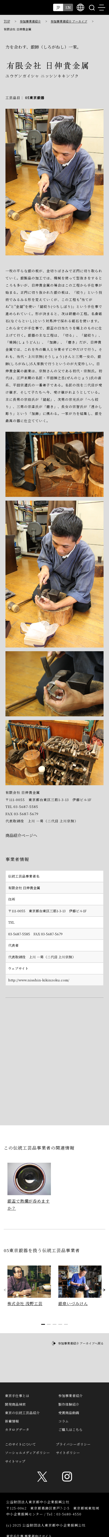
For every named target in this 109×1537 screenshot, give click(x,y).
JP (58, 7)
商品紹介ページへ (21, 835)
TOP (7, 21)
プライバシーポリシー (73, 1444)
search (91, 7)
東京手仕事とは (17, 1396)
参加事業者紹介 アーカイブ (69, 21)
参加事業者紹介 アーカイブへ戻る (81, 1343)
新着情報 (12, 1421)
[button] (103, 1290)
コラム (63, 1421)
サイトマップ (15, 1461)
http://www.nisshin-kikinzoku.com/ (38, 979)
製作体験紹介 (68, 1404)
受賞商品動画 (68, 1413)
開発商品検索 (15, 1404)
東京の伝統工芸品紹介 (22, 1413)
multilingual (80, 7)
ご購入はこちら (70, 1429)
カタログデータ (17, 1429)
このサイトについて (20, 1444)
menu (101, 7)
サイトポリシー (68, 1452)
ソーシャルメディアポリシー (27, 1452)
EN (68, 7)
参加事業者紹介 (30, 21)
